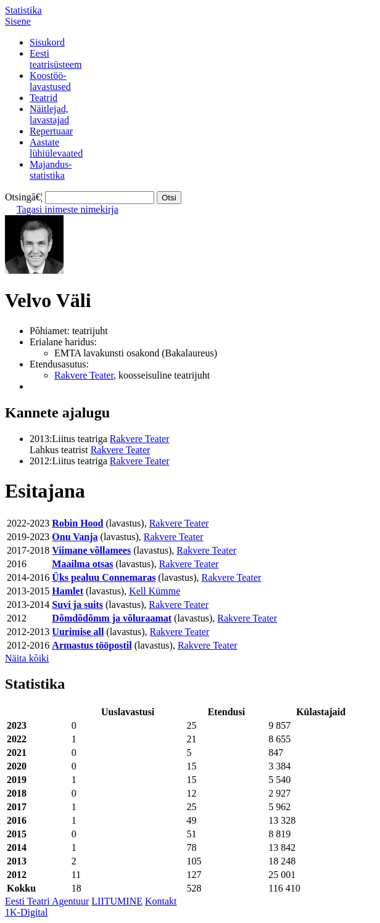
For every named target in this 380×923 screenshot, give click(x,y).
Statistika (23, 10)
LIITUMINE (116, 901)
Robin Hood (77, 523)
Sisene (18, 21)
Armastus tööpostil (91, 645)
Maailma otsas (82, 564)
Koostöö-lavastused (50, 81)
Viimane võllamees (91, 550)
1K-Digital (26, 912)
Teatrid (43, 97)
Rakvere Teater (84, 375)
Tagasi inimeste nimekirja (67, 209)
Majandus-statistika (51, 170)
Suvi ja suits (77, 604)
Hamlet (67, 591)
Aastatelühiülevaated (56, 147)
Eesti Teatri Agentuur (47, 901)
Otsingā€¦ (24, 197)
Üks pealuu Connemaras (103, 577)
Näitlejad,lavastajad (49, 114)
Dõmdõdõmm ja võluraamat (111, 618)
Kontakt (161, 901)
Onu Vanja (74, 536)
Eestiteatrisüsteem (55, 59)
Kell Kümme (154, 591)
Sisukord (47, 42)
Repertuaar (51, 131)
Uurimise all (78, 631)
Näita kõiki (27, 658)
